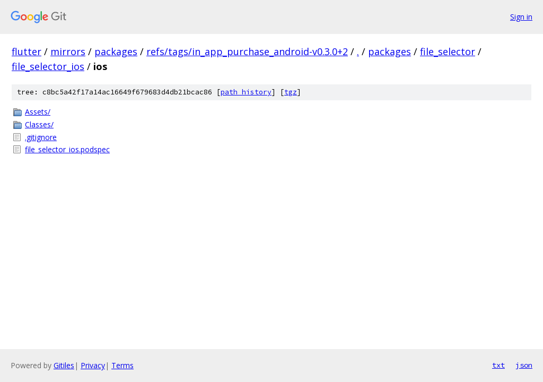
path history (246, 92)
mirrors (67, 51)
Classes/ (39, 124)
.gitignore (41, 137)
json (523, 365)
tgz (290, 92)
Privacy (93, 365)
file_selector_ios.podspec (67, 149)
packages (115, 51)
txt (498, 365)
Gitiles (64, 365)
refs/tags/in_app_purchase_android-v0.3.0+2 (247, 51)
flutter (26, 51)
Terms (122, 365)
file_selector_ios (48, 66)
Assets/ (37, 112)
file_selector (447, 51)
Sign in (521, 17)
